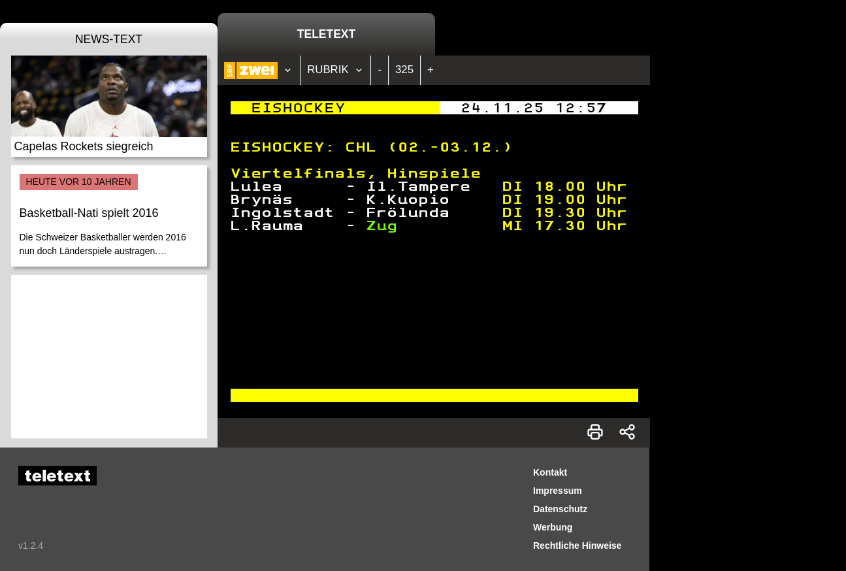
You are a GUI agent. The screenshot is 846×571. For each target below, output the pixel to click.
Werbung (552, 527)
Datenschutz (560, 509)
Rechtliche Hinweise (577, 545)
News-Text (108, 39)
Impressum (557, 490)
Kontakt (550, 472)
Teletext (326, 34)
